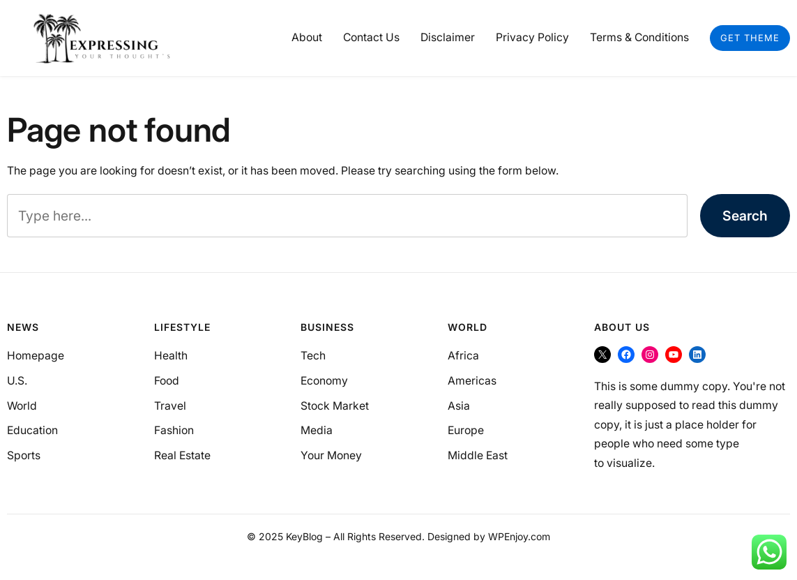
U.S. (17, 380)
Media (317, 430)
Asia (459, 405)
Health (171, 355)
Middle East (478, 455)
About (306, 37)
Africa (463, 355)
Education (32, 430)
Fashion (174, 430)
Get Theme (750, 37)
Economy (324, 380)
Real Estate (182, 455)
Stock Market (335, 405)
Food (166, 380)
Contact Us (371, 37)
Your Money (331, 455)
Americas (472, 380)
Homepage (35, 355)
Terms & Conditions (639, 37)
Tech (313, 355)
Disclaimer (447, 37)
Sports (23, 455)
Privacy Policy (532, 37)
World (22, 405)
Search (745, 215)
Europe (466, 430)
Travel (170, 405)
